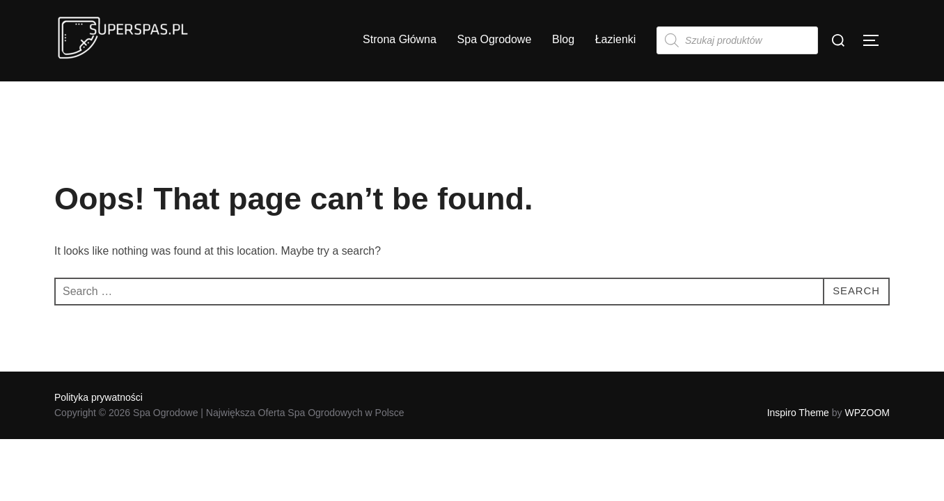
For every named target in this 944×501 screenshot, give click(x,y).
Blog (563, 39)
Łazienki (615, 39)
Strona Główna (399, 39)
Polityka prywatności (98, 397)
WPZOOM (867, 412)
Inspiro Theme (798, 412)
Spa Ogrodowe (494, 39)
